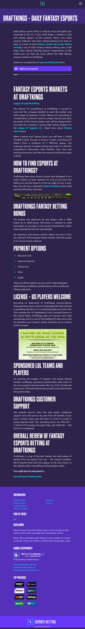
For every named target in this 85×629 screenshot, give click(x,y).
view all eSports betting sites (28, 476)
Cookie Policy (19, 500)
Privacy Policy (19, 503)
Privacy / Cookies (21, 509)
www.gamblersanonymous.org (26, 570)
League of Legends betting (26, 103)
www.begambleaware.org (24, 567)
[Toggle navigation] (81, 3)
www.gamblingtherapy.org (25, 564)
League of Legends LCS (30, 128)
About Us (50, 500)
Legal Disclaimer (20, 506)
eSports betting (51, 186)
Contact (49, 503)
